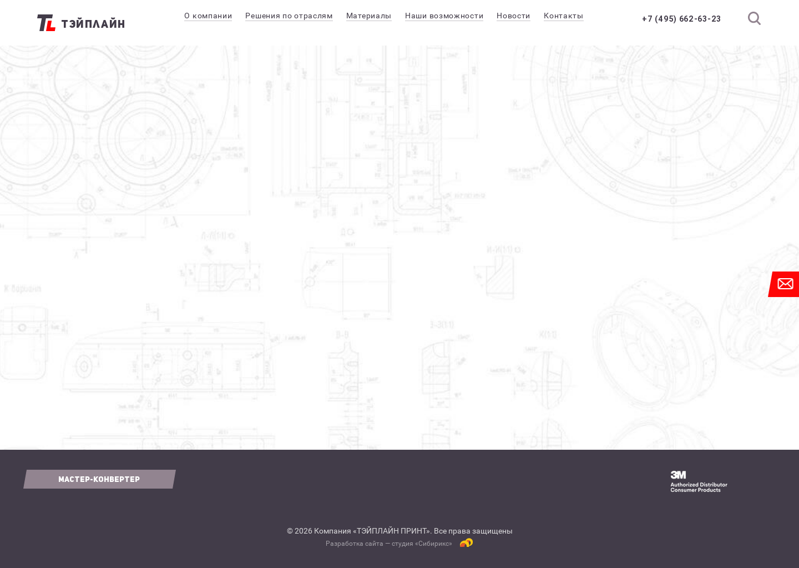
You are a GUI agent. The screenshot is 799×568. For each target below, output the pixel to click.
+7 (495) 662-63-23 (681, 19)
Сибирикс (433, 543)
